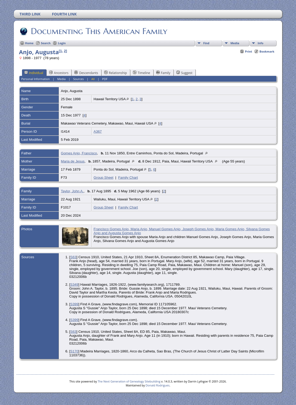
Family (163, 72)
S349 (74, 284)
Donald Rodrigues (157, 385)
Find (206, 43)
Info (260, 43)
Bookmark (266, 51)
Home (29, 43)
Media (234, 43)
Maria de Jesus (73, 161)
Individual (33, 72)
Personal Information (35, 79)
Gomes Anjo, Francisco (79, 153)
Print (248, 51)
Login (62, 43)
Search (46, 43)
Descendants (86, 72)
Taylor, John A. (72, 191)
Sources (78, 79)
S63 (73, 257)
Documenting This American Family (98, 31)
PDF (104, 79)
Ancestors (58, 72)
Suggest (184, 72)
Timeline (141, 72)
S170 (74, 351)
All (93, 79)
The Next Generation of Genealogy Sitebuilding (129, 381)
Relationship (115, 72)
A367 (98, 131)
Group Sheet (104, 177)
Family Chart (128, 177)
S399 (74, 304)
